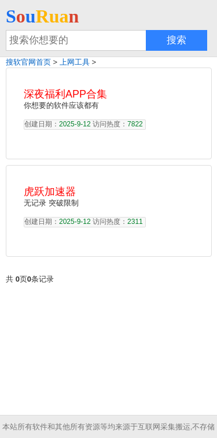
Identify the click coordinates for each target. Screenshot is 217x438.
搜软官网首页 (28, 62)
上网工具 (75, 62)
